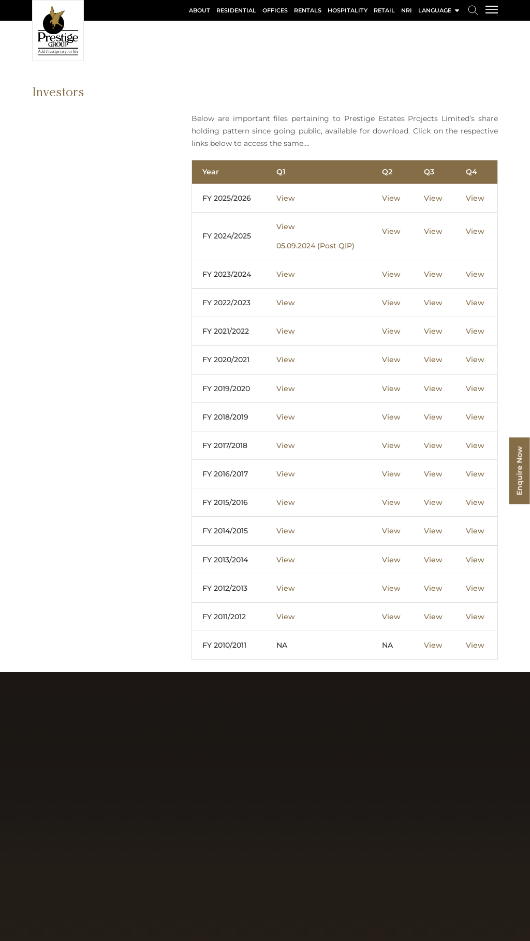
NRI (406, 10)
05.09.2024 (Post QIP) (315, 245)
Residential (236, 10)
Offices (275, 10)
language (439, 10)
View (285, 198)
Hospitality (347, 10)
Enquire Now (519, 470)
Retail (384, 10)
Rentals (307, 10)
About (199, 10)
